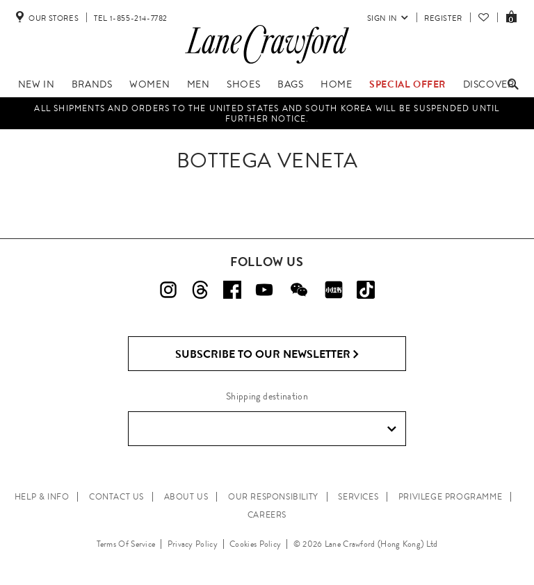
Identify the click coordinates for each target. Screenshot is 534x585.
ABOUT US (186, 497)
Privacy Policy (193, 544)
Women (149, 84)
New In (36, 84)
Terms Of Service (126, 544)
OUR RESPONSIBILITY (273, 497)
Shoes (243, 84)
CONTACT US (116, 497)
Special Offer (407, 84)
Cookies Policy (255, 544)
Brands (92, 84)
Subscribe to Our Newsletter (267, 354)
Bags (290, 84)
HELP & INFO (42, 497)
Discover (489, 84)
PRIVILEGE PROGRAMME (450, 497)
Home (336, 84)
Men (198, 84)
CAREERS (267, 515)
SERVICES (358, 497)
